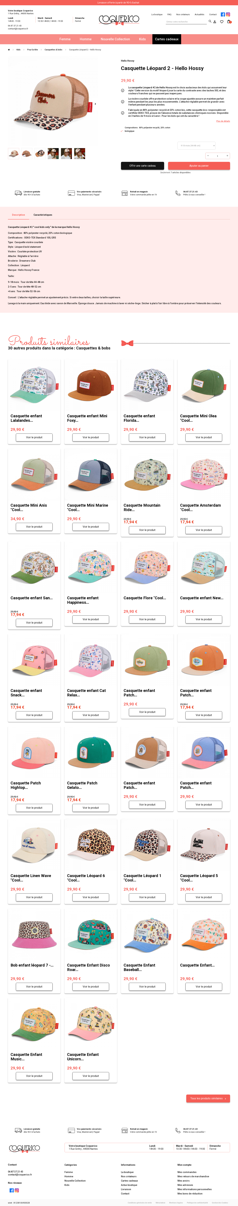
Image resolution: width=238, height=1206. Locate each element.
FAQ (169, 14)
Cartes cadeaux (166, 39)
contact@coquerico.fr (20, 1174)
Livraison (126, 1189)
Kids (142, 39)
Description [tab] (18, 215)
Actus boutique (129, 1184)
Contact (213, 14)
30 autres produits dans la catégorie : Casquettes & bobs (59, 343)
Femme (65, 39)
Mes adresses (185, 1184)
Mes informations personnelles (195, 1189)
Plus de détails (223, 121)
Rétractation (160, 1202)
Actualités (199, 14)
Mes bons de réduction (190, 1193)
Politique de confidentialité (197, 1202)
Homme (86, 39)
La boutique (156, 14)
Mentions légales (176, 1202)
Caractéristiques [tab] (43, 215)
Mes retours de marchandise (193, 1176)
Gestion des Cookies (220, 1202)
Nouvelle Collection (115, 39)
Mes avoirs (184, 1180)
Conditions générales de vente (140, 1202)
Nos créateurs (183, 14)
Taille (197, 146)
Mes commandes (187, 1171)
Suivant (95, 104)
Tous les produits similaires (206, 1097)
